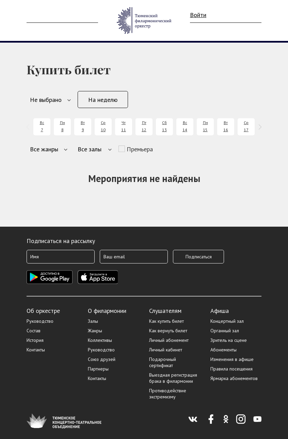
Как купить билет (166, 321)
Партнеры (98, 369)
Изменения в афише (232, 359)
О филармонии (107, 311)
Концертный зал (227, 321)
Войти (198, 15)
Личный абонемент (169, 340)
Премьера (140, 149)
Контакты (36, 350)
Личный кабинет (165, 350)
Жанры (95, 331)
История (35, 340)
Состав (34, 331)
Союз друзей (101, 359)
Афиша (219, 311)
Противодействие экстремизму (167, 394)
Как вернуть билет (168, 331)
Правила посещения (231, 369)
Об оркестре (43, 311)
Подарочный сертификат (162, 362)
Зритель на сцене (228, 340)
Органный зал (224, 331)
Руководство (40, 321)
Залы (93, 321)
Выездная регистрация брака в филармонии (173, 378)
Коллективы (100, 340)
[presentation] (29, 127)
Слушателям (165, 311)
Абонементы (223, 350)
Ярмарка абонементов (234, 378)
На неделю (102, 100)
